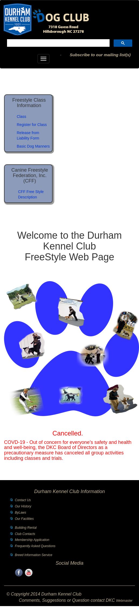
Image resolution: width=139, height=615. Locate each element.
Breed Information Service (33, 555)
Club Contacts (25, 534)
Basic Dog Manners (33, 146)
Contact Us (23, 500)
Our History (23, 506)
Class (21, 116)
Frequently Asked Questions (35, 546)
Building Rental (26, 528)
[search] (57, 44)
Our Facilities (24, 519)
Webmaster (124, 601)
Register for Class (32, 124)
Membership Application (32, 540)
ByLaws (20, 512)
